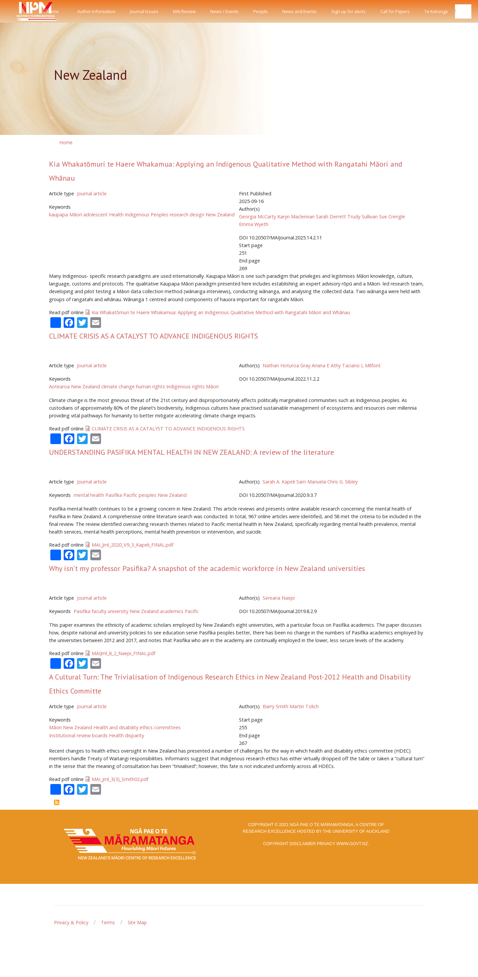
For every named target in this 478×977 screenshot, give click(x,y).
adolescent (95, 214)
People (260, 11)
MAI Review (184, 11)
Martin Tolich (304, 706)
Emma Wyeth (253, 224)
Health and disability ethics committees (137, 727)
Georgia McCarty (257, 216)
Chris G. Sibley (342, 481)
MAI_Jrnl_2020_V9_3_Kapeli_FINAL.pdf (132, 545)
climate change (118, 386)
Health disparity (126, 735)
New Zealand (220, 214)
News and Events (299, 11)
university (118, 611)
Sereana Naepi (279, 598)
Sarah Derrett (331, 216)
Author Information (96, 11)
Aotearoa (59, 386)
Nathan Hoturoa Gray (286, 365)
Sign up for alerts (348, 11)
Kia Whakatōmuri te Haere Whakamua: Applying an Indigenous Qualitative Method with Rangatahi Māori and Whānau (221, 312)
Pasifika (113, 495)
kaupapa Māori (65, 214)
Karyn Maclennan (296, 216)
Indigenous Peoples (146, 214)
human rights (150, 386)
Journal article (92, 193)
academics (171, 611)
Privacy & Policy (71, 922)
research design (187, 214)
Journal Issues (144, 11)
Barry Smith (275, 706)
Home (53, 11)
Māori (212, 386)
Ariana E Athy (326, 365)
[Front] (20, 11)
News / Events (224, 11)
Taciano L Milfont (361, 365)
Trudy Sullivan (362, 216)
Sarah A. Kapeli (279, 481)
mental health (89, 495)
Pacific (192, 611)
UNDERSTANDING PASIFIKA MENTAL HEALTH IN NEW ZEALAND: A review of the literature (191, 452)
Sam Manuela (311, 481)
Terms (108, 922)
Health (116, 214)
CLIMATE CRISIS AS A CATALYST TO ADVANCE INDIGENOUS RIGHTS (153, 336)
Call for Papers (395, 11)
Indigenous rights (185, 386)
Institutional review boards (78, 735)
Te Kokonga (436, 11)
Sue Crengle (392, 216)
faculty (99, 611)
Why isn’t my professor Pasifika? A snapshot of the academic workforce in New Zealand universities (207, 568)
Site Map (137, 922)
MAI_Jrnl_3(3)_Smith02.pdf (120, 779)
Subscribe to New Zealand (56, 802)
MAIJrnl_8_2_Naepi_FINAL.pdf (123, 653)
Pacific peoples (139, 495)
